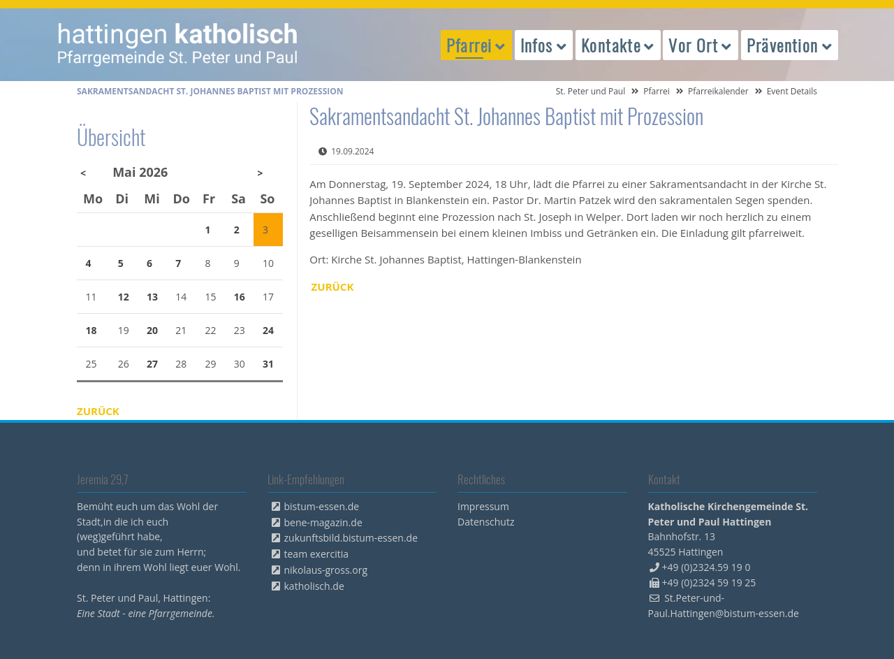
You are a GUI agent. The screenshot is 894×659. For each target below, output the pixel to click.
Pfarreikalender (718, 91)
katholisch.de (314, 586)
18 (91, 330)
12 (123, 296)
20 (152, 330)
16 (239, 296)
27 (152, 363)
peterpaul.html (178, 45)
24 (268, 330)
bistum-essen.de (322, 506)
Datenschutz (485, 521)
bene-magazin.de (323, 522)
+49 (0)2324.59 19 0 (706, 567)
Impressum (483, 506)
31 (268, 363)
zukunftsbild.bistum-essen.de (351, 537)
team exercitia (316, 553)
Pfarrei (656, 91)
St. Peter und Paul (591, 91)
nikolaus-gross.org (326, 570)
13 (152, 296)
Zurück (333, 287)
